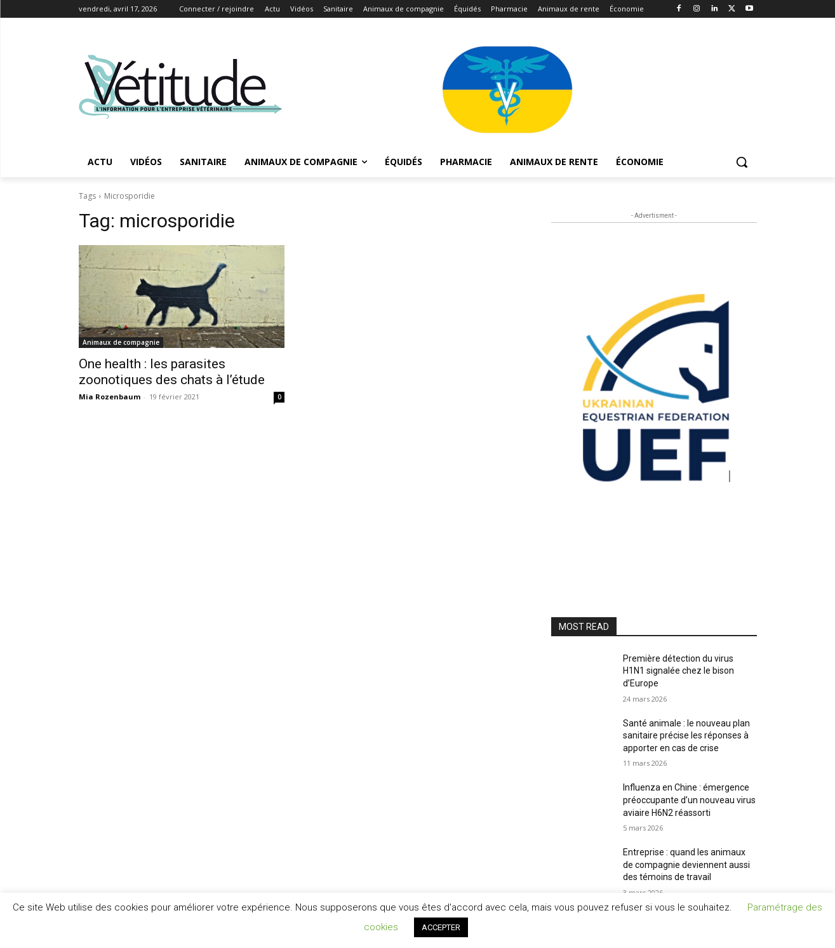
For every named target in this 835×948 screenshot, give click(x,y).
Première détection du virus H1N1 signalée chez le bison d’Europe (678, 670)
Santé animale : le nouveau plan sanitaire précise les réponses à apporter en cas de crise (686, 735)
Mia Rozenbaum (109, 396)
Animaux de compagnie (121, 342)
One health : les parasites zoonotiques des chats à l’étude (172, 371)
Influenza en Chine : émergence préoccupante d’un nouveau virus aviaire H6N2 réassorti (689, 799)
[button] (741, 162)
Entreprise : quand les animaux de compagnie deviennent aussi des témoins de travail (686, 864)
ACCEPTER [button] (441, 927)
